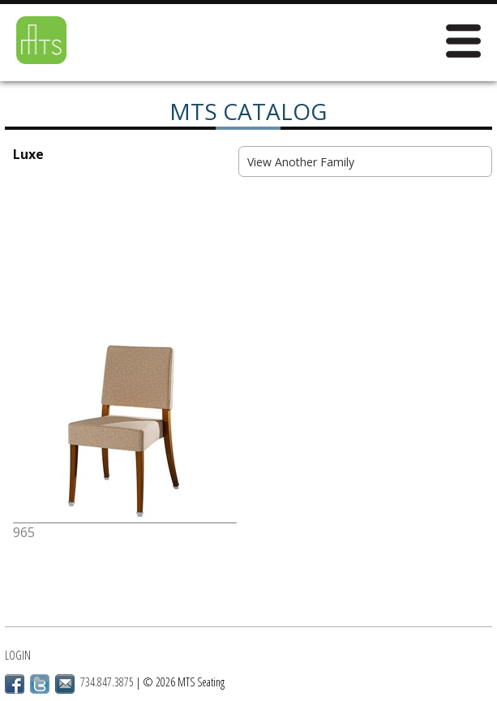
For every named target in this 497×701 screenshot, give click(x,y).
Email (65, 684)
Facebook (14, 684)
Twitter (39, 684)
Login (18, 655)
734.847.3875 (107, 682)
